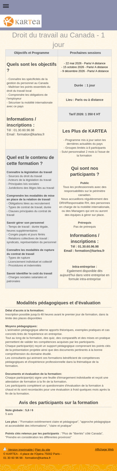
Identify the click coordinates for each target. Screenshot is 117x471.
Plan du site (42, 449)
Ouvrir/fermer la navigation (58, 6)
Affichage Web (104, 449)
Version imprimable (18, 449)
